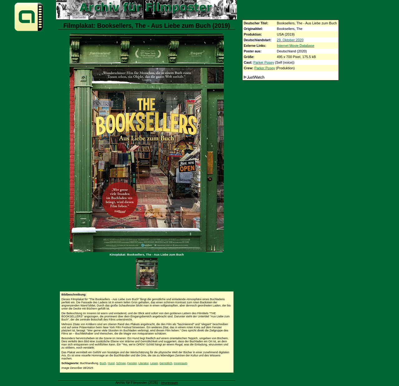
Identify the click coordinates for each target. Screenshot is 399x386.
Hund (111, 363)
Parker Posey (263, 62)
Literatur (143, 363)
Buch (103, 363)
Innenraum (180, 363)
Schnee (121, 363)
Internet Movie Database (295, 45)
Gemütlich (166, 363)
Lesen (154, 363)
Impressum (169, 382)
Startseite (79, 17)
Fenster (132, 363)
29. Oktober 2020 (290, 40)
